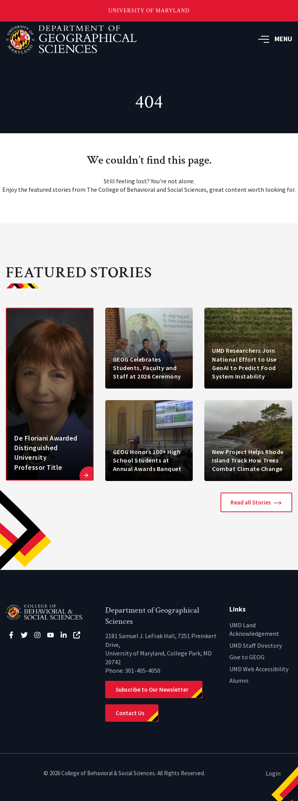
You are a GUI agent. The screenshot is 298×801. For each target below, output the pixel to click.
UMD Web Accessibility (258, 669)
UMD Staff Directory (255, 645)
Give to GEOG (246, 657)
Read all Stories (251, 502)
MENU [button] (275, 38)
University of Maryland (149, 10)
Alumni (238, 680)
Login (273, 773)
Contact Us (130, 713)
